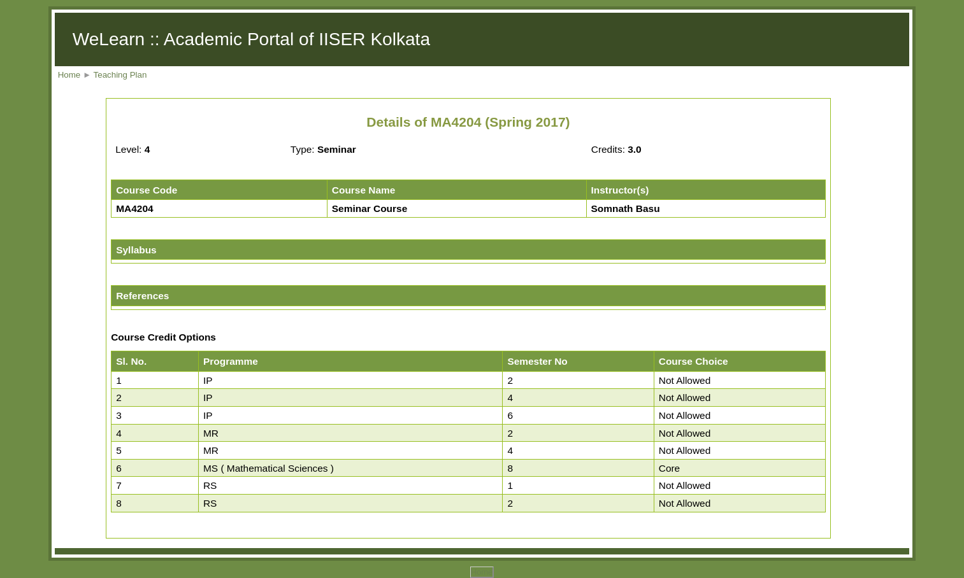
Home (69, 75)
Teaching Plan (120, 75)
